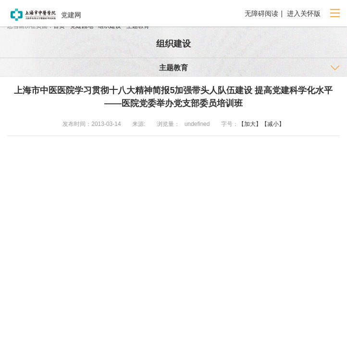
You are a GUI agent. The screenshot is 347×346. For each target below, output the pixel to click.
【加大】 (249, 124)
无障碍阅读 (261, 13)
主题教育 (173, 67)
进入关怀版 (303, 13)
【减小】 (273, 124)
